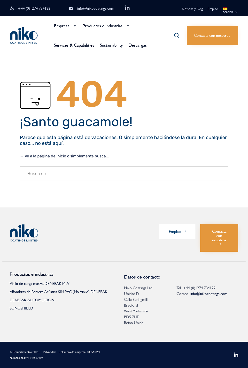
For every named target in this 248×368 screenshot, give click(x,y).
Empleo (213, 9)
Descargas (138, 45)
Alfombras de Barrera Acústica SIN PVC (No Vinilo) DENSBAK (58, 291)
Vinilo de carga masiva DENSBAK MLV (39, 283)
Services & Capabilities (74, 45)
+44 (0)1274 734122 (34, 8)
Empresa (62, 26)
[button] (212, 35)
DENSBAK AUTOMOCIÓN (32, 300)
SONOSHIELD (21, 308)
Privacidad (49, 352)
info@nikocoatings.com (95, 8)
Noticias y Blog (192, 9)
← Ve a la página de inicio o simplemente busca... (64, 156)
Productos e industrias (103, 26)
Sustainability (111, 45)
